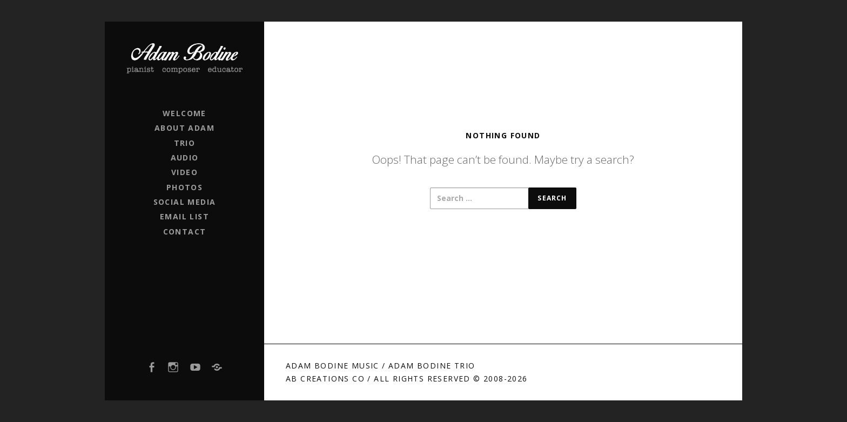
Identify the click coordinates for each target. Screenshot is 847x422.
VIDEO (184, 172)
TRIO (185, 143)
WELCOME (184, 113)
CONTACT (184, 231)
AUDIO (185, 157)
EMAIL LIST (184, 216)
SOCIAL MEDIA (184, 202)
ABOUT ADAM (184, 128)
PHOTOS (184, 187)
